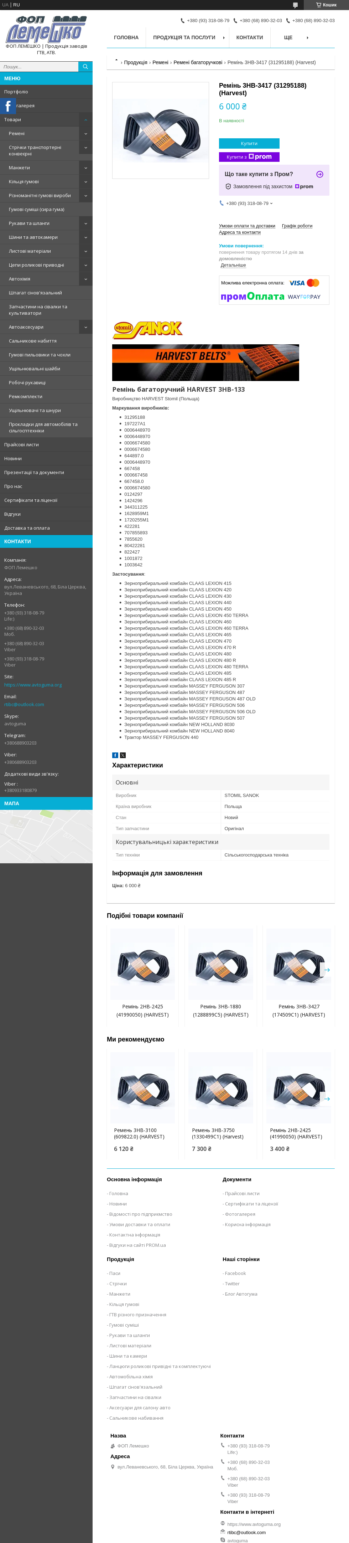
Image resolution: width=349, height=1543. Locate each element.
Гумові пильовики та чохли (40, 354)
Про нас (13, 486)
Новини (13, 458)
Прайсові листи (21, 444)
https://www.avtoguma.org (33, 685)
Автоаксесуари (26, 327)
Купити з (249, 157)
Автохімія (19, 279)
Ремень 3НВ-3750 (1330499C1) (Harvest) (218, 1133)
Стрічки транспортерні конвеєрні (35, 150)
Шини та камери (128, 1356)
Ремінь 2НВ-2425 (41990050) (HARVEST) (296, 1133)
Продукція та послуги (184, 37)
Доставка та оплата (27, 528)
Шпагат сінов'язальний (35, 292)
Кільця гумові (24, 181)
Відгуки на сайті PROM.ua (137, 1245)
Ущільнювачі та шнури (35, 410)
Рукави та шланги (29, 223)
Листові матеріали (30, 251)
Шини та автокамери (33, 237)
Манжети (19, 167)
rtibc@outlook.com (24, 704)
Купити (249, 143)
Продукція (135, 62)
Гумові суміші (124, 1325)
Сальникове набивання (136, 1418)
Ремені (17, 133)
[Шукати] (85, 66)
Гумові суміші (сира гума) (36, 209)
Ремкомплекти (25, 396)
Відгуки (12, 514)
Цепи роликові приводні (36, 265)
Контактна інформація (134, 1234)
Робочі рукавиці (27, 382)
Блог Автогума (241, 1294)
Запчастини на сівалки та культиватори (38, 309)
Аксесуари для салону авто (140, 1407)
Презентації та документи (34, 472)
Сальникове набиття (33, 341)
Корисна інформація (248, 1224)
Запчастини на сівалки (135, 1397)
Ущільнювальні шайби (34, 368)
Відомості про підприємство (140, 1214)
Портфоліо (16, 91)
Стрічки (118, 1283)
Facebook (235, 1273)
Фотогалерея (19, 105)
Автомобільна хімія (131, 1376)
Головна (126, 37)
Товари (12, 119)
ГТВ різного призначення (137, 1314)
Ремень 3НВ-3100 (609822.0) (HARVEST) (139, 1133)
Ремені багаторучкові (197, 62)
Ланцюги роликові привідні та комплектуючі (160, 1366)
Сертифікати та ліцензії (30, 500)
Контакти (249, 37)
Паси (114, 1273)
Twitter (232, 1283)
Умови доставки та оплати (139, 1224)
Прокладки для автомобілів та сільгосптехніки (43, 427)
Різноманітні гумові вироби (40, 195)
